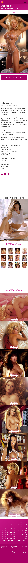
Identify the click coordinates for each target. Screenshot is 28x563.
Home (2, 12)
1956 (12, 540)
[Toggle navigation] (25, 2)
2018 (14, 522)
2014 (2, 524)
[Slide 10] (23, 239)
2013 (6, 524)
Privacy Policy (24, 546)
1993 (2, 530)
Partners (25, 551)
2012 (10, 524)
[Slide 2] (7, 239)
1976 (14, 534)
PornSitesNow (8, 556)
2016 (21, 522)
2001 (25, 526)
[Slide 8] (19, 239)
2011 (14, 524)
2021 (2, 522)
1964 (6, 538)
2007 (2, 526)
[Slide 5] (13, 239)
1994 (25, 528)
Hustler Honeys (3, 548)
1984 (10, 532)
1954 (19, 540)
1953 (23, 540)
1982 (17, 532)
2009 (21, 524)
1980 (25, 532)
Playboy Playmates (8, 12)
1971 (6, 536)
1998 (10, 528)
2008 (25, 524)
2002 (21, 526)
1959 (25, 538)
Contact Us (25, 552)
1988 (21, 530)
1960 (21, 538)
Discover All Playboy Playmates (14, 290)
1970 (10, 536)
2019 (10, 522)
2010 (17, 524)
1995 (21, 528)
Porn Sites (4, 556)
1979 (2, 534)
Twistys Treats (3, 551)
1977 (10, 534)
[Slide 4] (11, 239)
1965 (2, 538)
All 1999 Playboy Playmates (14, 244)
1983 (14, 532)
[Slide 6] (15, 239)
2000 (2, 528)
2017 (17, 522)
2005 (10, 526)
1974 (21, 534)
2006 (6, 526)
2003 (17, 526)
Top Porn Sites (14, 556)
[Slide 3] (9, 239)
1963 (10, 538)
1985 (6, 532)
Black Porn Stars (4, 546)
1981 (21, 532)
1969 (14, 536)
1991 (10, 530)
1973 (25, 534)
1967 (21, 536)
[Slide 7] (17, 239)
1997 (14, 528)
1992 (6, 530)
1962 (14, 538)
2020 (6, 522)
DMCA (26, 548)
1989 (17, 530)
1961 (17, 538)
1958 (4, 540)
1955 (15, 540)
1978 (6, 534)
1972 (2, 536)
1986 (2, 532)
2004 (14, 526)
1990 (14, 530)
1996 (17, 528)
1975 (17, 534)
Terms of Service (24, 547)
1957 (8, 540)
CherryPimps (3, 547)
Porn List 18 (19, 556)
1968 (17, 536)
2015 (25, 522)
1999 (14, 12)
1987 (25, 530)
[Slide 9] (21, 239)
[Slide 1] (5, 239)
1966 (25, 536)
